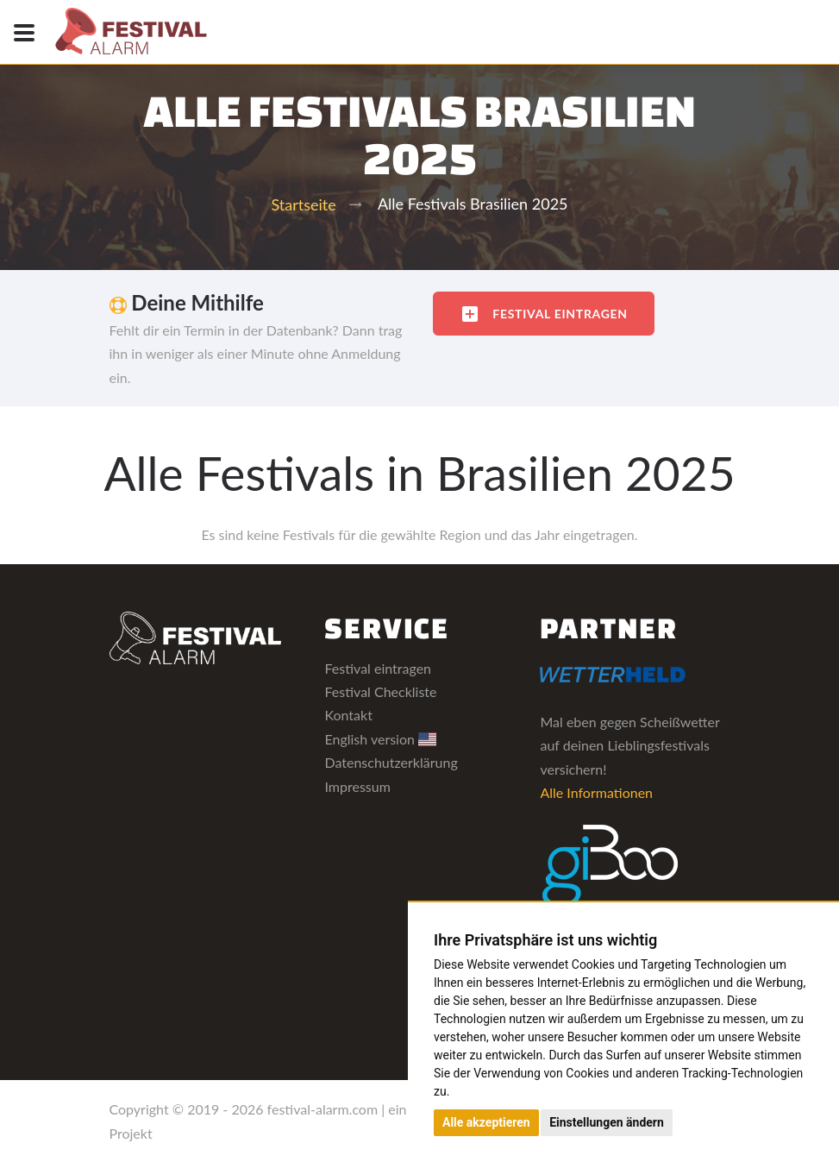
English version (380, 739)
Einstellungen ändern (606, 1122)
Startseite (303, 204)
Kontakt (348, 715)
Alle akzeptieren (486, 1122)
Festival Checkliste (380, 691)
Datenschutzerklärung (390, 762)
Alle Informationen (596, 792)
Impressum (357, 786)
